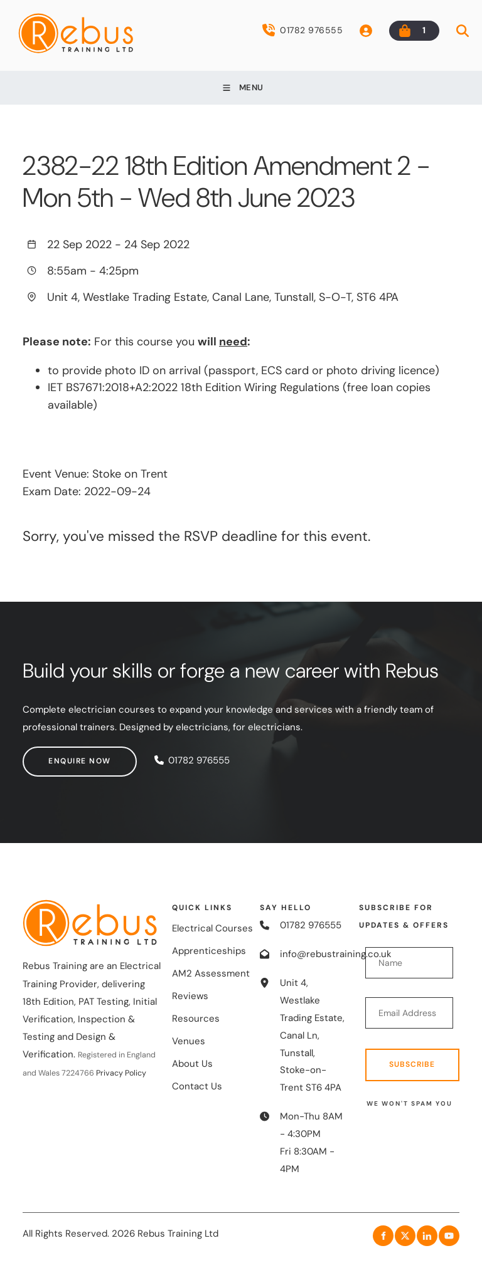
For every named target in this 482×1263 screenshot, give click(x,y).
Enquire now (54, 755)
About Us (192, 1063)
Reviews (190, 996)
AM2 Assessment (211, 973)
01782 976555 (302, 30)
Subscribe (412, 1064)
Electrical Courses (212, 928)
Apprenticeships (209, 951)
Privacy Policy (121, 1073)
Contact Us (197, 1086)
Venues (188, 1041)
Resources (196, 1018)
